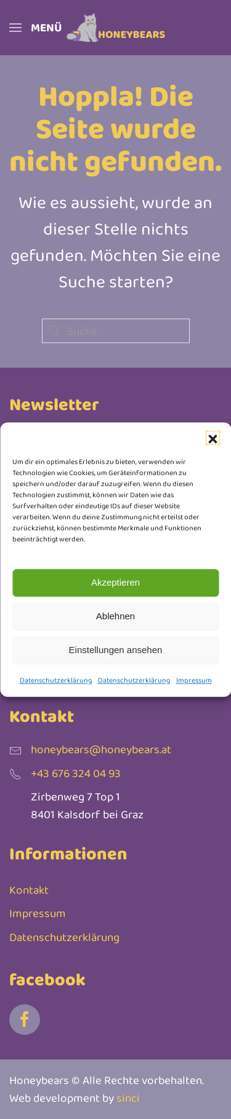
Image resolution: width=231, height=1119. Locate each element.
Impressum (194, 680)
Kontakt (29, 889)
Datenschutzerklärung (56, 680)
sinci (128, 1098)
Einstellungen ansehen (116, 650)
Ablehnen (115, 616)
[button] (212, 438)
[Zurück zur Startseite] (116, 27)
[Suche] (116, 331)
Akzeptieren (115, 582)
